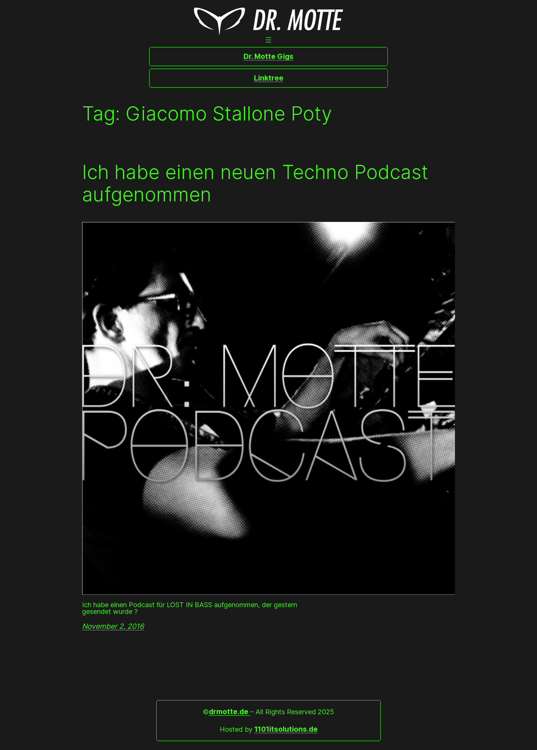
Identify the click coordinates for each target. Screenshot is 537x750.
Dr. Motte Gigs (268, 56)
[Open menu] (268, 39)
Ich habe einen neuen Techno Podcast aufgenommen (255, 183)
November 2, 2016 (113, 626)
